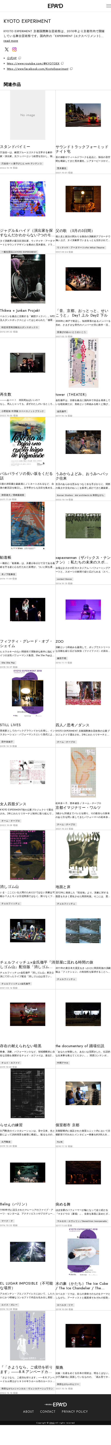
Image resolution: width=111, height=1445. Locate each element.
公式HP (14, 58)
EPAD (52, 1442)
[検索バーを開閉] (5, 6)
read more (12, 40)
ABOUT (28, 1431)
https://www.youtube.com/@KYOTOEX (35, 63)
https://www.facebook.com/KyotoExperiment (40, 69)
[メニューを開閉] (105, 6)
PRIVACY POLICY (75, 1431)
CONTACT (48, 1431)
